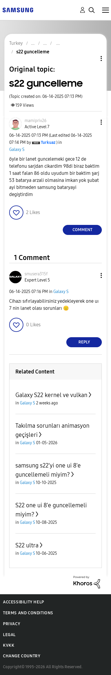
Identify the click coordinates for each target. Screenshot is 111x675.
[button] (91, 122)
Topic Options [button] (91, 58)
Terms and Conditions (28, 612)
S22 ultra (26, 545)
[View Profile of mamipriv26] (35, 120)
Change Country (21, 655)
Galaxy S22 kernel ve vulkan (51, 395)
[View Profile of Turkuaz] (48, 142)
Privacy (11, 623)
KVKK (8, 645)
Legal (9, 634)
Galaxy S (17, 149)
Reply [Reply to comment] (84, 342)
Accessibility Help (23, 602)
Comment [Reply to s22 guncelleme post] (82, 229)
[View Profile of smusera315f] (36, 273)
